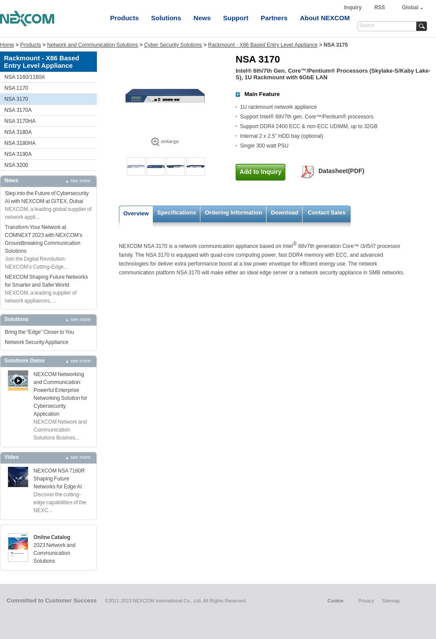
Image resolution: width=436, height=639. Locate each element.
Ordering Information (233, 212)
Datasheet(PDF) (341, 170)
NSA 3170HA (20, 121)
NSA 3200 (16, 165)
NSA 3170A (18, 110)
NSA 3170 (16, 99)
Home (7, 45)
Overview (136, 213)
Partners (274, 18)
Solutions (166, 18)
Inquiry (353, 7)
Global (410, 7)
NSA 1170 (16, 88)
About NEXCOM (325, 18)
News (202, 18)
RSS (379, 7)
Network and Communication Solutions (92, 45)
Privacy (366, 600)
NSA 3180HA (20, 143)
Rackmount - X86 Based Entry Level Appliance (263, 45)
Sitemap (390, 600)
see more (80, 180)
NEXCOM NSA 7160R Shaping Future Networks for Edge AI (59, 479)
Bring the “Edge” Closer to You (39, 332)
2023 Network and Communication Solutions (54, 553)
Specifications (176, 212)
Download (284, 212)
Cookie (335, 600)
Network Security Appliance (36, 342)
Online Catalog (51, 537)
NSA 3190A (18, 154)
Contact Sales (327, 212)
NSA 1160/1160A (24, 77)
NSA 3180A (18, 132)
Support (236, 18)
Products (124, 18)
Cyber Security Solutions (173, 45)
